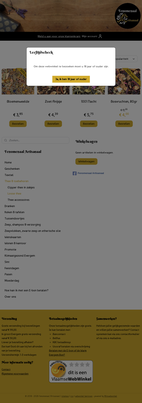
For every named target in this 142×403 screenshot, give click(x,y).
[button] (71, 79)
